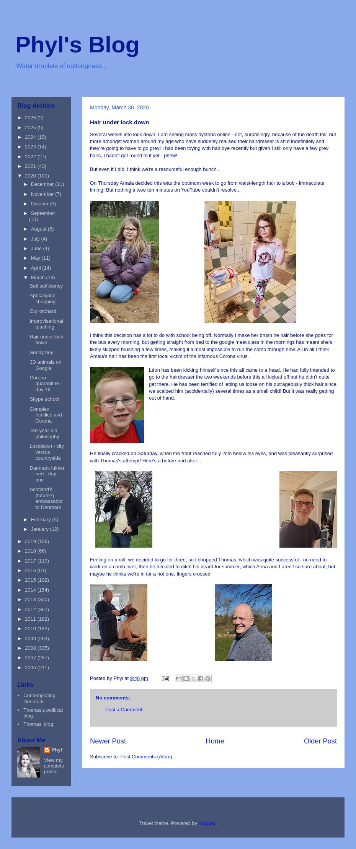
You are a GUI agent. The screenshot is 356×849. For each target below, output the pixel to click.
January (40, 529)
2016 (31, 570)
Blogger (207, 823)
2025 (31, 127)
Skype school (44, 399)
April (36, 268)
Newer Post (108, 741)
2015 (31, 580)
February (41, 519)
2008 (31, 648)
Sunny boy (41, 352)
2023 (31, 147)
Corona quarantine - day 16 (45, 383)
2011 (31, 619)
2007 (31, 657)
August (39, 229)
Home (215, 741)
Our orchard (42, 311)
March (38, 277)
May (36, 258)
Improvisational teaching (46, 324)
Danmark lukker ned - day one (46, 474)
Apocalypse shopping (42, 298)
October (40, 204)
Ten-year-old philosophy (44, 433)
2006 (31, 667)
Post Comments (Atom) (146, 757)
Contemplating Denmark (39, 698)
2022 (31, 156)
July (36, 239)
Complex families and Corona (45, 415)
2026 (31, 117)
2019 (31, 541)
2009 (31, 638)
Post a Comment (123, 709)
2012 (31, 609)
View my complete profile (54, 765)
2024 (31, 137)
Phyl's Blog (77, 44)
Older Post (320, 741)
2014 (31, 590)
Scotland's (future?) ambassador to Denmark (46, 498)
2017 (31, 561)
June (37, 248)
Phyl (57, 750)
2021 (31, 166)
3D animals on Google (45, 365)
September (43, 213)
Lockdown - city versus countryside (46, 452)
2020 (31, 176)
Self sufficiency (45, 286)
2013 (31, 599)
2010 (31, 628)
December (43, 184)
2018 (31, 551)
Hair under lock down (46, 340)
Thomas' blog (38, 724)
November (43, 194)
